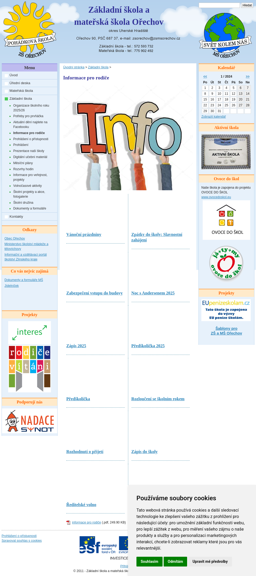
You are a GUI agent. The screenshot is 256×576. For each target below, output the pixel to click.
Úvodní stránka (73, 67)
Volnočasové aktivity (27, 186)
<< (205, 76)
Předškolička (78, 399)
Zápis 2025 (76, 346)
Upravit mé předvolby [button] (209, 561)
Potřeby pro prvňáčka (28, 116)
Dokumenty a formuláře (29, 208)
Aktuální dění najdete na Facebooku (30, 124)
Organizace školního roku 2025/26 (31, 108)
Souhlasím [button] (149, 561)
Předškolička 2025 (148, 346)
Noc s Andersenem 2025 (153, 293)
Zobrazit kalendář (213, 116)
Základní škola (21, 99)
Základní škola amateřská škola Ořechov (119, 16)
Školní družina (23, 202)
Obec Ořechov (14, 238)
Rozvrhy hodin (23, 169)
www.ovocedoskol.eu (216, 197)
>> (248, 76)
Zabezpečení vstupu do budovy (94, 293)
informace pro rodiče (86, 522)
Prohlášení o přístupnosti (30, 139)
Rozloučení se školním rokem (158, 399)
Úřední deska (20, 83)
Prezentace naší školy (28, 151)
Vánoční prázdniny (83, 234)
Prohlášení (20, 145)
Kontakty (16, 216)
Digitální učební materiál (30, 157)
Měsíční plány (23, 163)
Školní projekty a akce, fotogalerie (29, 194)
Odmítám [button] (175, 561)
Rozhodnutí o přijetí (84, 451)
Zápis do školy (144, 451)
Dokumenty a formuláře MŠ (23, 280)
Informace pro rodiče (29, 133)
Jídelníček (11, 286)
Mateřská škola (21, 91)
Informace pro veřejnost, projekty (30, 177)
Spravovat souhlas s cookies (22, 540)
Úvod (14, 75)
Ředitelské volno (81, 504)
